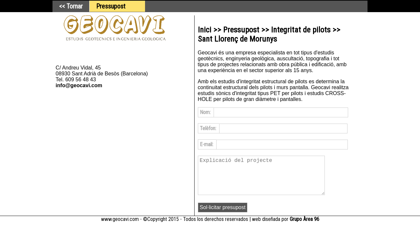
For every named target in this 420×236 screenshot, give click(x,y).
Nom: (206, 112)
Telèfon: (209, 128)
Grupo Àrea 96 (304, 227)
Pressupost (110, 6)
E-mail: (207, 144)
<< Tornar (71, 6)
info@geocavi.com (79, 85)
